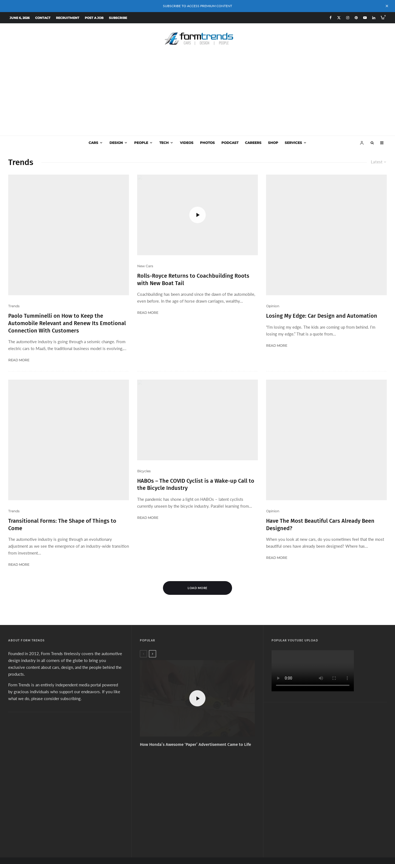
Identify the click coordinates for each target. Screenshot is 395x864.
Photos (207, 143)
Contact (42, 18)
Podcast (229, 143)
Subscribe (118, 18)
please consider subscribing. (56, 611)
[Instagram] (347, 17)
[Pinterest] (356, 17)
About (158, 804)
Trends (13, 266)
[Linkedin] (373, 17)
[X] (338, 17)
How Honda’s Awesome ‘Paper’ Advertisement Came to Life (195, 657)
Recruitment (67, 18)
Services (293, 143)
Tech (164, 143)
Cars (93, 143)
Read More (18, 320)
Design (116, 143)
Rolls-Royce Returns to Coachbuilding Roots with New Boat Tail (193, 279)
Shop (273, 143)
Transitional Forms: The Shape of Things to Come (62, 368)
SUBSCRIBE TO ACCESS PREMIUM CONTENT (197, 6)
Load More (197, 500)
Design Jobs (231, 804)
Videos (186, 143)
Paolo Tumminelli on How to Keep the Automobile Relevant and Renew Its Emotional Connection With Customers (67, 283)
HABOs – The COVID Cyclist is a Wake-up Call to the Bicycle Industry (195, 444)
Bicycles (144, 431)
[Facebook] (330, 17)
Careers (253, 143)
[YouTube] (364, 17)
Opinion (272, 266)
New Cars (145, 266)
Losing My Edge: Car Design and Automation (321, 275)
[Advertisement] (197, 94)
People (141, 143)
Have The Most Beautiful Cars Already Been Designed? (320, 444)
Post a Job (94, 18)
